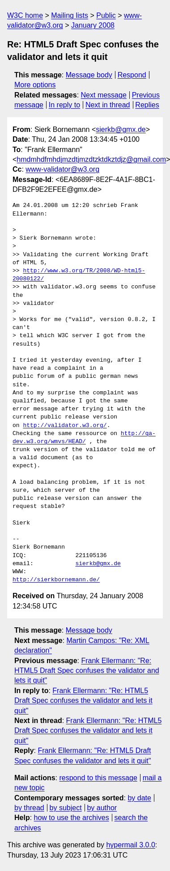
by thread (29, 808)
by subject (66, 808)
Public (106, 15)
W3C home (25, 15)
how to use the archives (71, 817)
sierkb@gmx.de (120, 129)
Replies (147, 105)
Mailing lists (69, 15)
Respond (132, 75)
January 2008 (93, 25)
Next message (104, 95)
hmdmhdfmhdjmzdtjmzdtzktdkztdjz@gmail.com (91, 159)
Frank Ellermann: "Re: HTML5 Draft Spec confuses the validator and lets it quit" (86, 671)
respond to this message (98, 778)
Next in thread (107, 105)
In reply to (64, 105)
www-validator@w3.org (62, 169)
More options (35, 85)
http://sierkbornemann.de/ (56, 580)
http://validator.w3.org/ (64, 426)
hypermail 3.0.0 (130, 845)
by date (139, 798)
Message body (89, 75)
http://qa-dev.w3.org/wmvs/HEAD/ (84, 438)
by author (102, 808)
